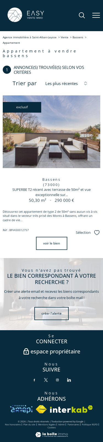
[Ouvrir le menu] (96, 15)
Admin (61, 424)
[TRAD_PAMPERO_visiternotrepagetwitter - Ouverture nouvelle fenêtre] (46, 380)
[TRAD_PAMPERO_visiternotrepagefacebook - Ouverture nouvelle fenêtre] (34, 380)
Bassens (78, 37)
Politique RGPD (90, 424)
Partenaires (73, 424)
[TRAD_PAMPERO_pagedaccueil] (26, 21)
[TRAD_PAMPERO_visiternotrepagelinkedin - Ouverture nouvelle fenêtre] (69, 380)
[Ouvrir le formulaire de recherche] (82, 15)
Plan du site (29, 424)
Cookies (52, 427)
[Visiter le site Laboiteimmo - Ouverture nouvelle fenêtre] (51, 436)
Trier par (25, 83)
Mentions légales (47, 424)
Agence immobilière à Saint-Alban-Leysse (30, 37)
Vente (64, 37)
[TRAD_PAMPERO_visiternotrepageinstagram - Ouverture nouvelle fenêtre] (57, 380)
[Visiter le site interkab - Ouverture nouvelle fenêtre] (71, 409)
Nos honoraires (13, 424)
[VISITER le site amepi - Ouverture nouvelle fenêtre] (21, 409)
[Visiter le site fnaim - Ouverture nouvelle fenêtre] (41, 409)
